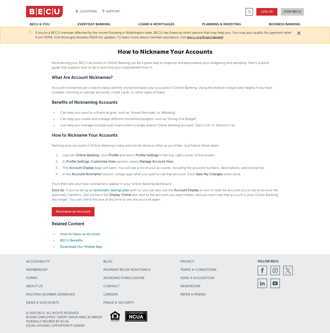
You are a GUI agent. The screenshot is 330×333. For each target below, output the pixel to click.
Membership (37, 270)
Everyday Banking (94, 24)
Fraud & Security (118, 303)
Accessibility (38, 261)
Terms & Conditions (198, 270)
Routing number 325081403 (50, 294)
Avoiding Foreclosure (124, 278)
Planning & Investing (221, 24)
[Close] (299, 33)
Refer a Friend (193, 294)
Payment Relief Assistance (126, 270)
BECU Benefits (71, 240)
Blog (107, 261)
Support (111, 11)
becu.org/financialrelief (205, 37)
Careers (110, 294)
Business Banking (284, 24)
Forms (31, 278)
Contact (111, 286)
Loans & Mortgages (156, 24)
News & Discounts (42, 303)
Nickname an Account (73, 211)
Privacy (187, 261)
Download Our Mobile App (81, 247)
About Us (34, 286)
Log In (267, 11)
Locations (86, 11)
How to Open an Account (80, 234)
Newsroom (190, 286)
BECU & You (40, 24)
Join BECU (292, 11)
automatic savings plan (111, 190)
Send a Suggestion (197, 278)
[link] (249, 12)
